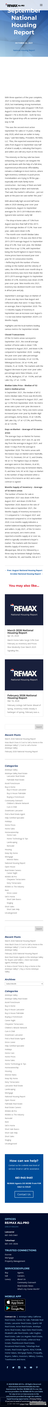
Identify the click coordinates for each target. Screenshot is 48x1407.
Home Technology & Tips (17, 838)
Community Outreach (14, 800)
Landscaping (12, 842)
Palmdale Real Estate (15, 779)
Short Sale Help (13, 909)
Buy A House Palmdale (16, 793)
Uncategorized (11, 913)
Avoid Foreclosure (12, 783)
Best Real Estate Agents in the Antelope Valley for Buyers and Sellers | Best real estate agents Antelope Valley (24, 960)
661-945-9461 (11, 1235)
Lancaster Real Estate (16, 776)
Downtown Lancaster (14, 810)
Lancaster (9, 1231)
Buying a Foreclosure (15, 797)
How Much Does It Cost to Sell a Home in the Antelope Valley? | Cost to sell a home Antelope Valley (24, 745)
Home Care (11, 835)
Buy (6, 1272)
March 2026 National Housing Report (20, 631)
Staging (10, 903)
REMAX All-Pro (11, 876)
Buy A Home (10, 787)
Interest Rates (12, 859)
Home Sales (10, 828)
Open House (10, 866)
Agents (20, 1272)
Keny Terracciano (14, 883)
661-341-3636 (11, 1243)
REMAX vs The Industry (14, 886)
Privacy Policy (35, 1399)
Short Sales (9, 906)
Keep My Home (11, 853)
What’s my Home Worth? (28, 1289)
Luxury (8, 1279)
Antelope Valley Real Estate (16, 773)
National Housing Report (24, 50)
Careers (20, 1275)
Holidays (8, 821)
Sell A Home (10, 896)
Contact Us (24, 1194)
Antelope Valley (11, 770)
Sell (6, 1275)
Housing (8, 849)
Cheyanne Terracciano (16, 879)
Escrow (8, 1254)
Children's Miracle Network (18, 803)
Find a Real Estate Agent (15, 814)
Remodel (10, 846)
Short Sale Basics (14, 899)
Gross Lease (12, 893)
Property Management (15, 1261)
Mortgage (9, 856)
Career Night (12, 873)
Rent (7, 890)
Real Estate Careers (13, 870)
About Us (21, 1279)
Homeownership (12, 832)
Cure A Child (12, 807)
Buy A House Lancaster (16, 789)
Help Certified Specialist (14, 818)
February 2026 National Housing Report (22, 696)
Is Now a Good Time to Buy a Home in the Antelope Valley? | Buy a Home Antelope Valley (22, 969)
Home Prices (10, 825)
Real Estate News (25, 1285)
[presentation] (5, 1401)
